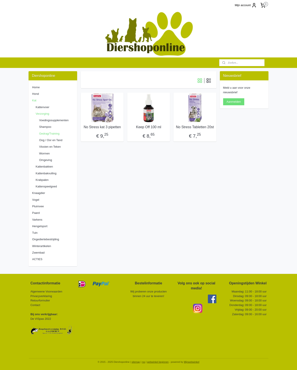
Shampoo (45, 126)
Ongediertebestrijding (45, 239)
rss (143, 362)
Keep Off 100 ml (148, 127)
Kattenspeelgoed (46, 186)
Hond (35, 93)
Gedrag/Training (49, 133)
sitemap (136, 362)
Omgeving (45, 160)
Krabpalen (42, 180)
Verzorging (42, 113)
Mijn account (246, 5)
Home (36, 87)
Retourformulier (40, 300)
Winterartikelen (41, 246)
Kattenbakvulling (46, 173)
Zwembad (38, 252)
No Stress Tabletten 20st (195, 127)
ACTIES (37, 259)
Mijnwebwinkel (191, 362)
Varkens (37, 219)
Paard (36, 212)
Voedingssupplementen (53, 120)
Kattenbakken (44, 166)
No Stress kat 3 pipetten (102, 127)
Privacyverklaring (41, 296)
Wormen (44, 153)
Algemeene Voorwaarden (46, 291)
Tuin (34, 232)
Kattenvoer (42, 107)
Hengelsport (39, 226)
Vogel (35, 199)
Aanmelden (234, 101)
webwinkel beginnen (158, 362)
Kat (34, 100)
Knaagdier (38, 193)
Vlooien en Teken (50, 146)
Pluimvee (38, 206)
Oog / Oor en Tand (50, 140)
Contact (36, 305)
